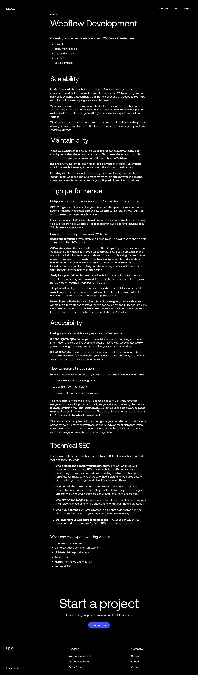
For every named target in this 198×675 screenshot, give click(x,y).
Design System (76, 667)
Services (164, 8)
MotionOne (121, 312)
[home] (10, 8)
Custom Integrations (79, 661)
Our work (135, 661)
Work (175, 8)
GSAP (107, 312)
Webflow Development (80, 656)
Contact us (99, 625)
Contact (187, 8)
